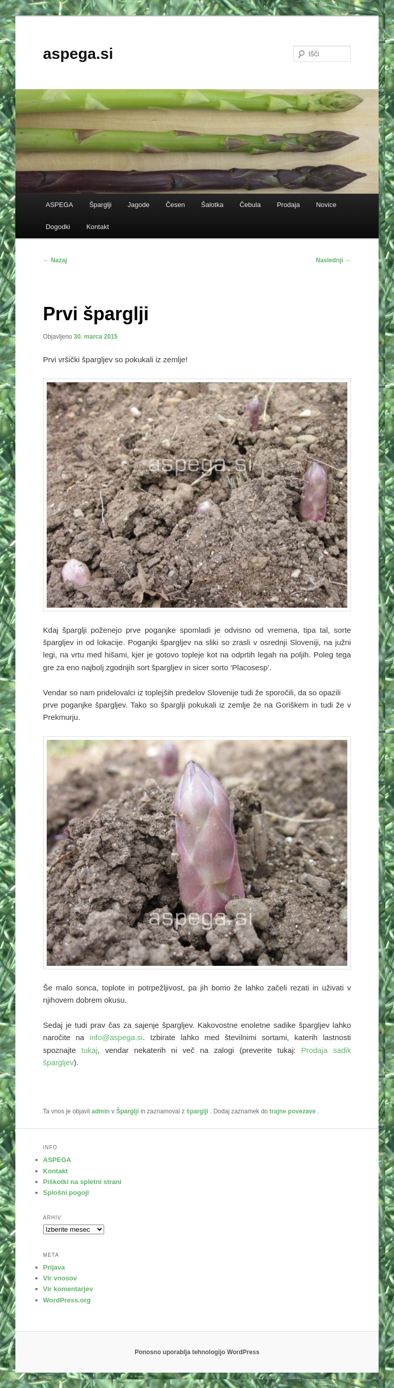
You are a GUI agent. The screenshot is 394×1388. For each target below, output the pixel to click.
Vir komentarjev (68, 1289)
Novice (326, 205)
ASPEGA (59, 205)
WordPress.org (67, 1300)
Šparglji (100, 205)
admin (101, 1111)
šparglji (197, 1111)
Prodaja (288, 205)
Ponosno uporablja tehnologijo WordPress (196, 1352)
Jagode (139, 205)
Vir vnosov (60, 1278)
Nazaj (55, 260)
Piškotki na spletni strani (82, 1182)
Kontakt (97, 227)
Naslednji (333, 260)
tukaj (90, 1050)
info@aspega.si (116, 1037)
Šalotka (212, 205)
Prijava (54, 1267)
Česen (175, 205)
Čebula (250, 205)
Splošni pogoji (66, 1192)
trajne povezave (292, 1111)
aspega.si (78, 53)
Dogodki (58, 227)
